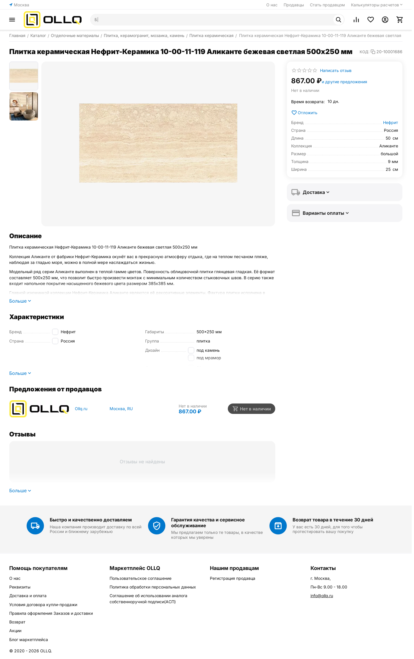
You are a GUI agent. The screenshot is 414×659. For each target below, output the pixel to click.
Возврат (17, 621)
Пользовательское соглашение (140, 578)
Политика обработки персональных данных (153, 586)
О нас (272, 4)
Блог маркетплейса (28, 639)
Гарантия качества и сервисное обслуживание (208, 522)
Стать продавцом (327, 4)
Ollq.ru (81, 408)
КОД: (364, 51)
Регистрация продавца (232, 578)
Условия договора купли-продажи (43, 604)
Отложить (304, 113)
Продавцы (294, 4)
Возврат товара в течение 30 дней (333, 520)
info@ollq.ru (321, 595)
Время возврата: (308, 101)
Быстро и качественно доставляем (91, 520)
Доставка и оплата (28, 595)
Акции (15, 630)
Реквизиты (19, 586)
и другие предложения (344, 81)
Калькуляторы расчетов (375, 4)
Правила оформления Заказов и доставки (51, 613)
